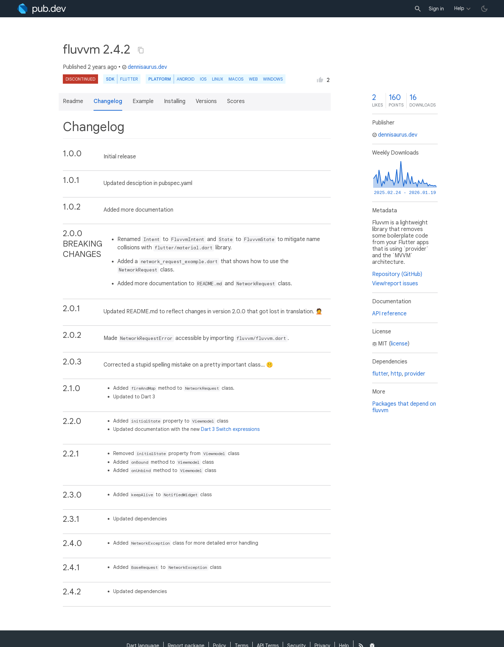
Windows (273, 79)
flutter (380, 373)
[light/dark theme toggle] (484, 8)
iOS (203, 79)
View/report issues (395, 283)
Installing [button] (174, 101)
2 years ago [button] (102, 67)
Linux (217, 79)
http (396, 373)
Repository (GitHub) (397, 274)
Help (459, 8)
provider (415, 373)
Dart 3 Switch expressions (230, 429)
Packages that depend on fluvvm (404, 407)
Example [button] (143, 101)
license (399, 343)
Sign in (436, 9)
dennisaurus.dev (144, 67)
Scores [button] (236, 101)
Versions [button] (206, 101)
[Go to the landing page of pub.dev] (41, 8)
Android (185, 79)
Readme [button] (73, 101)
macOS (236, 79)
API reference (389, 313)
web (253, 79)
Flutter (129, 79)
